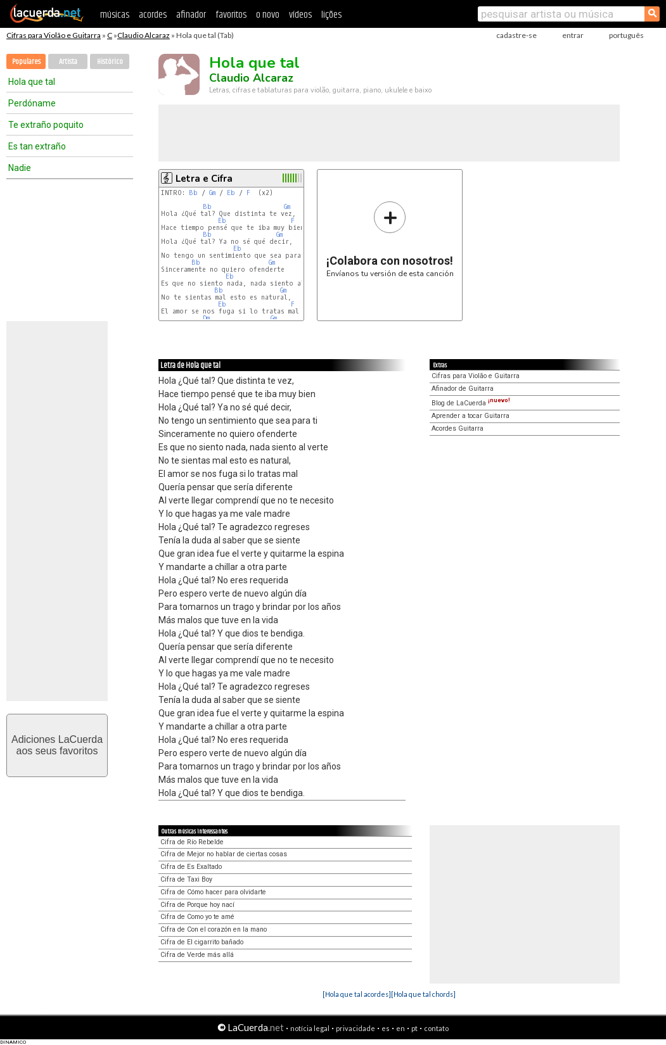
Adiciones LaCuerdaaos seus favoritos (57, 745)
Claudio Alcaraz (143, 35)
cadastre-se (516, 35)
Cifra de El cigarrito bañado (201, 942)
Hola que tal (31, 82)
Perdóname (32, 103)
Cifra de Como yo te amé (197, 917)
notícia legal (310, 1028)
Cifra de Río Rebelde (192, 842)
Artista (68, 62)
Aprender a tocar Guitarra (470, 416)
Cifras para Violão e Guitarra (53, 35)
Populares (26, 62)
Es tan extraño (37, 146)
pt (414, 1028)
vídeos (300, 15)
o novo (267, 15)
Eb (231, 193)
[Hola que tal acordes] (357, 994)
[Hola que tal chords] (423, 994)
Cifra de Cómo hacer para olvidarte (213, 892)
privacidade (355, 1028)
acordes (153, 15)
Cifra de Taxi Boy (186, 879)
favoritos (231, 15)
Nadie (19, 168)
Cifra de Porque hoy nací (197, 905)
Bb (193, 193)
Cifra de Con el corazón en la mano (213, 929)
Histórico (110, 62)
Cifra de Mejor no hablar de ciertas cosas (223, 854)
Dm (206, 318)
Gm (212, 193)
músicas (114, 15)
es (385, 1028)
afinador (191, 15)
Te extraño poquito (46, 125)
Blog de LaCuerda (471, 403)
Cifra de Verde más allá (197, 955)
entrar (573, 35)
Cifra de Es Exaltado (191, 867)
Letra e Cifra (204, 178)
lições (331, 15)
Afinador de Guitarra (463, 388)
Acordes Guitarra (457, 428)
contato (436, 1028)
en (400, 1028)
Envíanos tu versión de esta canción (390, 239)
